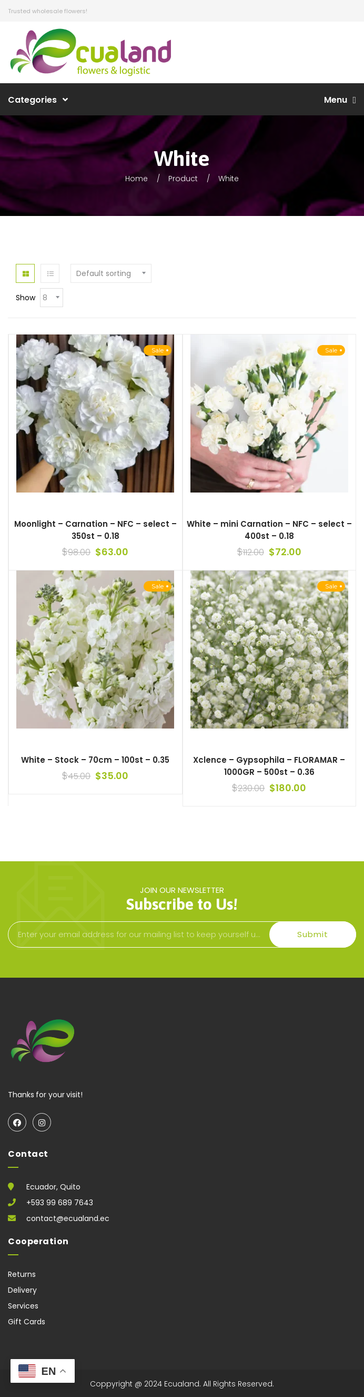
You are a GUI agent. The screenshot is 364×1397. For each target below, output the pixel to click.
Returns (22, 1274)
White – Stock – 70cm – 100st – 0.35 (95, 759)
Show (25, 297)
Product (183, 178)
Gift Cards (26, 1321)
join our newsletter (182, 897)
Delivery (22, 1290)
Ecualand (181, 1384)
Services (23, 1306)
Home (136, 178)
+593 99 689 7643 (59, 1202)
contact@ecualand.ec (67, 1218)
